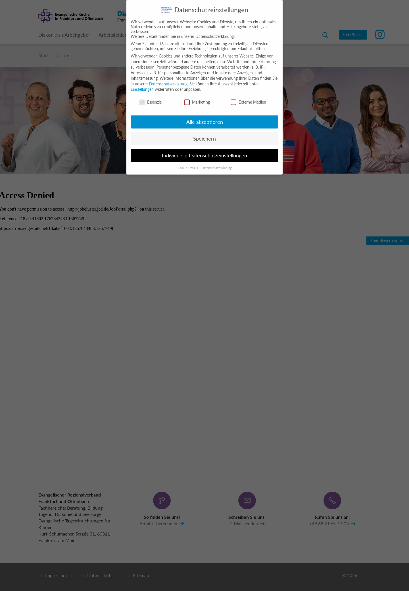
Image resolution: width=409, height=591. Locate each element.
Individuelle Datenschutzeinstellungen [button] (204, 151)
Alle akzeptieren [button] (204, 118)
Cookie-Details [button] (188, 163)
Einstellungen (142, 85)
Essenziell (151, 97)
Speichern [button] (204, 134)
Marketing (197, 97)
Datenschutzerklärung (168, 79)
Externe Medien (248, 97)
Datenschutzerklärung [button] (217, 163)
